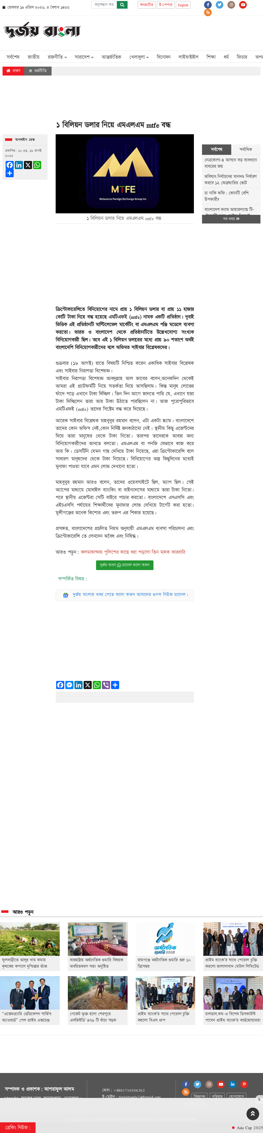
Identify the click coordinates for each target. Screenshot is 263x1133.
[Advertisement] (167, 32)
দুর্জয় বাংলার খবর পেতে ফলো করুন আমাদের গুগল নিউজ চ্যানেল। (130, 594)
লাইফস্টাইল (188, 57)
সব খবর (231, 219)
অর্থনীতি (38, 71)
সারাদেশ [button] (84, 57)
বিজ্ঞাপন (199, 1097)
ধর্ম (226, 57)
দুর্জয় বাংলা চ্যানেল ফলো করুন (124, 565)
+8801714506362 (129, 1090)
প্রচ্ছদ (13, 71)
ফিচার (242, 57)
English (183, 5)
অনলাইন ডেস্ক (25, 139)
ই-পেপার (165, 5)
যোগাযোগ (236, 1097)
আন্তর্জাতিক (111, 57)
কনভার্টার (146, 5)
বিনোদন (164, 57)
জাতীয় (33, 57)
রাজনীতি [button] (57, 57)
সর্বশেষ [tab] (216, 149)
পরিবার (217, 1097)
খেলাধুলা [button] (139, 57)
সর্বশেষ (13, 57)
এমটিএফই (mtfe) (125, 317)
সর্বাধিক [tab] (246, 149)
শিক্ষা (211, 57)
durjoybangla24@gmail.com (139, 1097)
